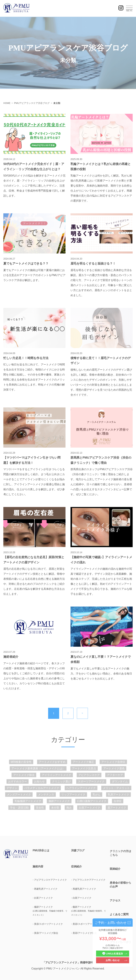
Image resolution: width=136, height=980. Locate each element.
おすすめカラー (17, 781)
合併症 (118, 801)
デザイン (12, 788)
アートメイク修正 (83, 761)
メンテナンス (46, 794)
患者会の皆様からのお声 (120, 884)
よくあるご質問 (119, 914)
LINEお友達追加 (112, 953)
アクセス (115, 900)
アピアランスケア (89, 775)
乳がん (97, 794)
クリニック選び (61, 781)
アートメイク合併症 (113, 761)
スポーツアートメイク (91, 781)
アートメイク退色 (114, 768)
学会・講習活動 (19, 807)
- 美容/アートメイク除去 (45, 933)
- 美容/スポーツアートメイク (48, 924)
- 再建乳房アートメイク (45, 888)
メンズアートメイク (19, 794)
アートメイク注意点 (84, 768)
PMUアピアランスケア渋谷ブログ (32, 103)
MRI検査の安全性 (21, 761)
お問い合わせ (113, 960)
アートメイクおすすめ (52, 761)
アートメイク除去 (24, 775)
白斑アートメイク (89, 807)
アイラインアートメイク (56, 775)
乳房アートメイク (118, 794)
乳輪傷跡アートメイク (28, 801)
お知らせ (39, 781)
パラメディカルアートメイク (41, 788)
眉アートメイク (116, 807)
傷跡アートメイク (59, 801)
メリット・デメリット (116, 788)
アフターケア (115, 775)
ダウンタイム (120, 781)
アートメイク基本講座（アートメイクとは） (38, 768)
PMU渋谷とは (41, 850)
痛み (69, 807)
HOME (6, 103)
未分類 (55, 807)
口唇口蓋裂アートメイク (91, 801)
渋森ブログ (78, 850)
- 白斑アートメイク (43, 898)
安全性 (40, 807)
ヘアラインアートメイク (81, 788)
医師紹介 (115, 868)
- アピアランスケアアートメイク (50, 879)
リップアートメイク (73, 794)
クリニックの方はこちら (120, 853)
